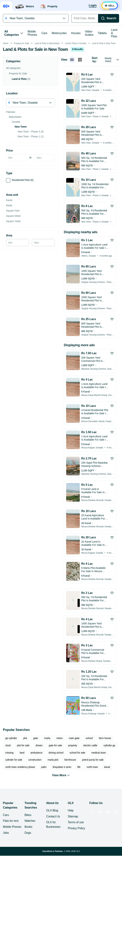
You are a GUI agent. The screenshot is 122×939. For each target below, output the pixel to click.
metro (59, 789)
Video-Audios (89, 33)
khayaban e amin (62, 818)
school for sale (77, 803)
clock (8, 796)
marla (47, 789)
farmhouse (70, 810)
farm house (105, 789)
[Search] (108, 18)
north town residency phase (20, 818)
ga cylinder (11, 789)
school (89, 789)
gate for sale (55, 796)
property (72, 796)
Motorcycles (59, 33)
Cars (44, 33)
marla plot (53, 810)
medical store (98, 803)
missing (9, 803)
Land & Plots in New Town (103, 94)
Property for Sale (21, 94)
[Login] (93, 5)
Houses (76, 33)
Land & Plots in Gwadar (75, 94)
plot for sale (23, 796)
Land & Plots (114, 33)
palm (43, 818)
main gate (74, 789)
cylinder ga (109, 796)
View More (61, 826)
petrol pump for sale (93, 810)
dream (39, 796)
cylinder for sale (13, 810)
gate (35, 789)
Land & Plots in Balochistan (47, 94)
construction (34, 810)
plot (25, 789)
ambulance (36, 803)
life (78, 818)
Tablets (102, 33)
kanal (107, 818)
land (22, 803)
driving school (56, 803)
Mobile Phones (32, 33)
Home (6, 94)
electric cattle (90, 796)
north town (92, 818)
